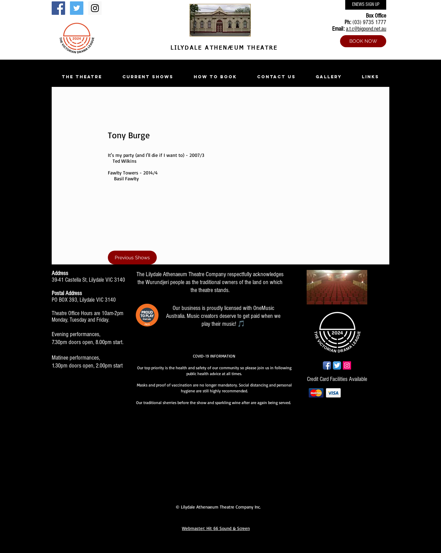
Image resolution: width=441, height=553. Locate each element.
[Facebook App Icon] (327, 365)
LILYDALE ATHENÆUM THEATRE (222, 48)
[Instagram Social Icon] (95, 8)
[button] (81, 77)
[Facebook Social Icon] (58, 8)
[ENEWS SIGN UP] (365, 5)
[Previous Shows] (132, 257)
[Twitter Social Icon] (76, 8)
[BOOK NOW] (363, 41)
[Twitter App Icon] (337, 365)
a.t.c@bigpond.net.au (366, 29)
